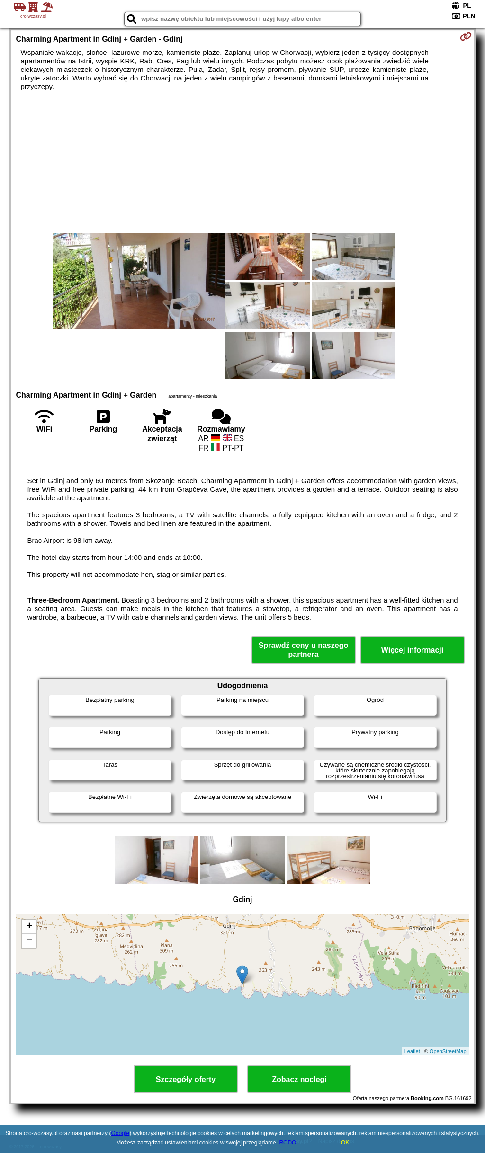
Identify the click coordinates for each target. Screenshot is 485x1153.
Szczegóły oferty (186, 1079)
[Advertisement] (242, 162)
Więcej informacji (412, 650)
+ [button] (29, 927)
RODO (287, 1142)
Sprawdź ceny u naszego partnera (303, 649)
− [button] (29, 941)
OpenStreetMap (448, 1051)
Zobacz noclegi (299, 1079)
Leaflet (412, 1051)
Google (120, 1133)
